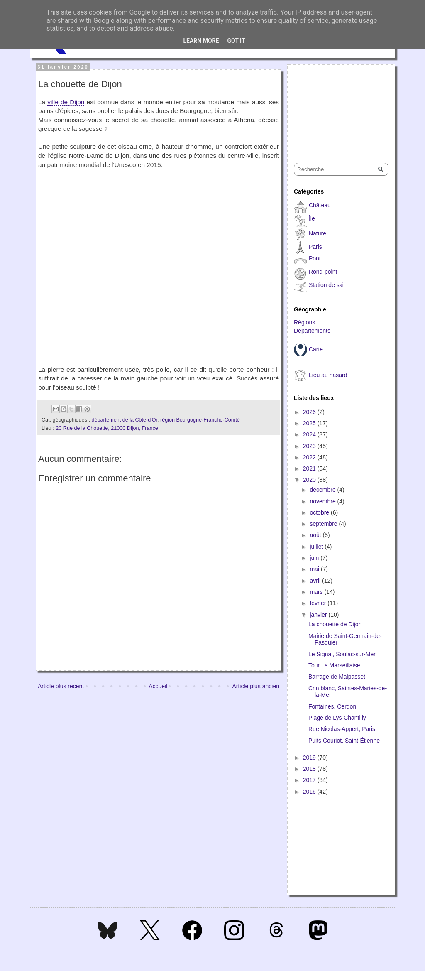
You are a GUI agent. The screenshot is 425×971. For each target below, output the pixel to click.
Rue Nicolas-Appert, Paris (341, 729)
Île (312, 218)
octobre (320, 512)
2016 (310, 791)
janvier (319, 614)
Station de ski (326, 285)
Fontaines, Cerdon (332, 706)
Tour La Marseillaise (334, 665)
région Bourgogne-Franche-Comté (200, 420)
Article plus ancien (255, 686)
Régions (304, 322)
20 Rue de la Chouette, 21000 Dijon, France (107, 428)
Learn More (201, 40)
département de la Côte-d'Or (124, 420)
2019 (310, 757)
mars (317, 591)
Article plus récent (61, 686)
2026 (310, 412)
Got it (236, 40)
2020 (310, 479)
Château (320, 205)
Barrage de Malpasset (336, 676)
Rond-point (323, 271)
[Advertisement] (335, 106)
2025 (310, 423)
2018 (310, 768)
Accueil (158, 686)
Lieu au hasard (328, 375)
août (316, 535)
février (318, 603)
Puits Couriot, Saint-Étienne (344, 740)
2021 (310, 468)
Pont (315, 258)
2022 (310, 457)
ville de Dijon (65, 101)
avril (316, 580)
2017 (310, 780)
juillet (317, 546)
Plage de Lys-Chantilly (337, 717)
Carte (316, 349)
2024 (310, 434)
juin (315, 557)
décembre (323, 489)
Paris (315, 246)
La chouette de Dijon (334, 624)
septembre (324, 523)
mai (315, 569)
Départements (312, 330)
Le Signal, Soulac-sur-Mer (342, 654)
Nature (317, 233)
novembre (323, 501)
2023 (310, 446)
